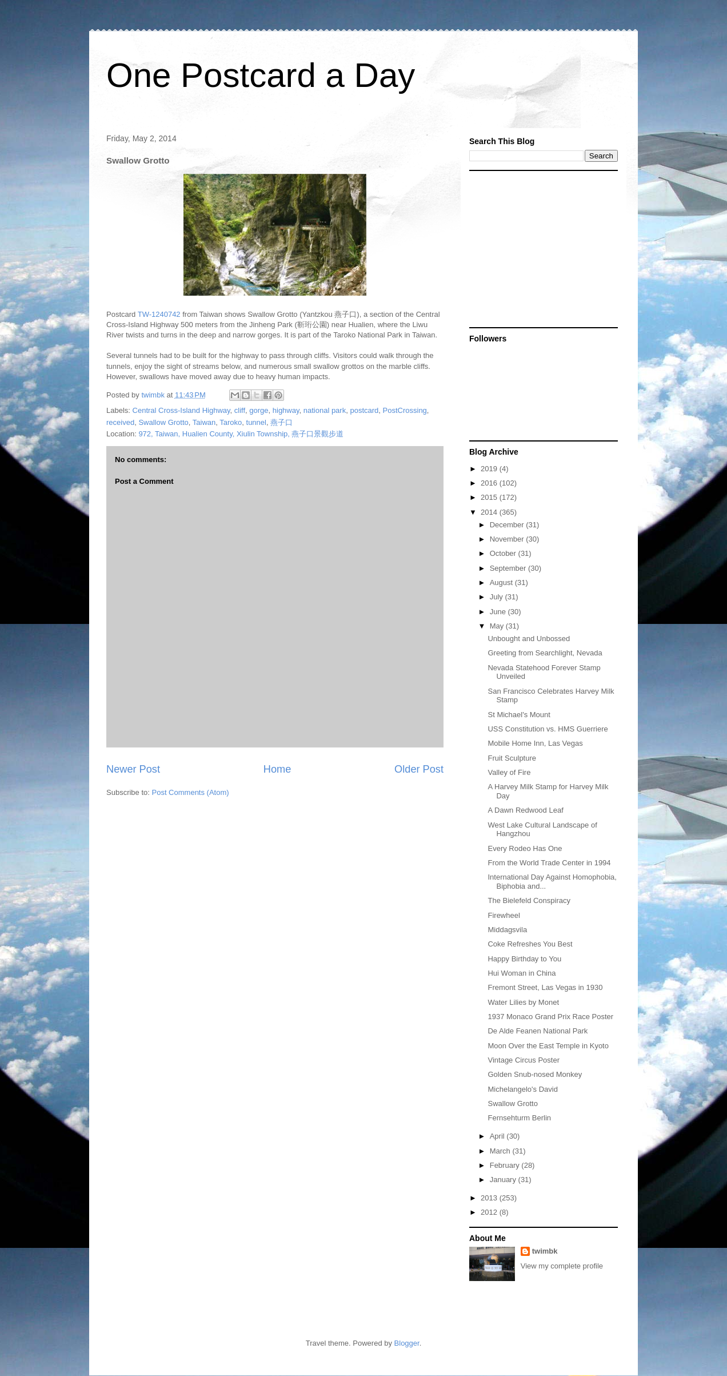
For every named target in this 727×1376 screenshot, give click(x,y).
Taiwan (204, 422)
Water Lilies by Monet (523, 1002)
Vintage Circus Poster (524, 1060)
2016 (490, 483)
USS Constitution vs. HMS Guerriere (548, 729)
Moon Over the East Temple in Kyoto (548, 1045)
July (497, 596)
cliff (239, 410)
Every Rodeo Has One (525, 848)
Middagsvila (507, 929)
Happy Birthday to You (524, 959)
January (504, 1179)
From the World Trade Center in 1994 (549, 862)
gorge (258, 410)
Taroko (230, 422)
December (508, 524)
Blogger (407, 1343)
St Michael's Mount (519, 714)
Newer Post (133, 769)
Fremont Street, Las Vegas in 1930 (545, 987)
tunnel (256, 422)
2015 (490, 497)
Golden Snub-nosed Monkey (535, 1074)
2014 (490, 512)
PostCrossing (405, 410)
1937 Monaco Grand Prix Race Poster (550, 1016)
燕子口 (281, 422)
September (509, 568)
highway (286, 410)
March (501, 1151)
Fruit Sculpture (512, 758)
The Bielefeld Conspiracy (529, 900)
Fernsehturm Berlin (519, 1117)
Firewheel (504, 915)
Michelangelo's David (522, 1089)
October (504, 553)
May (498, 626)
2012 (490, 1212)
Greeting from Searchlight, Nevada (545, 653)
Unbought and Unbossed (529, 638)
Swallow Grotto (163, 422)
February (506, 1165)
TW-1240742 (159, 314)
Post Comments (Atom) (190, 792)
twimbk (545, 1251)
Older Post (419, 769)
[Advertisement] (540, 248)
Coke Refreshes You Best (530, 944)
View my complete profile (562, 1266)
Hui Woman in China (522, 973)
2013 (490, 1198)
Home (277, 769)
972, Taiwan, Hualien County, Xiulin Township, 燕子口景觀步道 (240, 433)
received (120, 422)
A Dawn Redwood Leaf (525, 810)
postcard (364, 410)
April (498, 1136)
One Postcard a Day (260, 75)
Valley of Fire (509, 772)
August (502, 582)
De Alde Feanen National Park (538, 1031)
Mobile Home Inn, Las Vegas (535, 743)
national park (324, 410)
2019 (490, 468)
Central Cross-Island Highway (181, 410)
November (508, 539)
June (499, 611)
